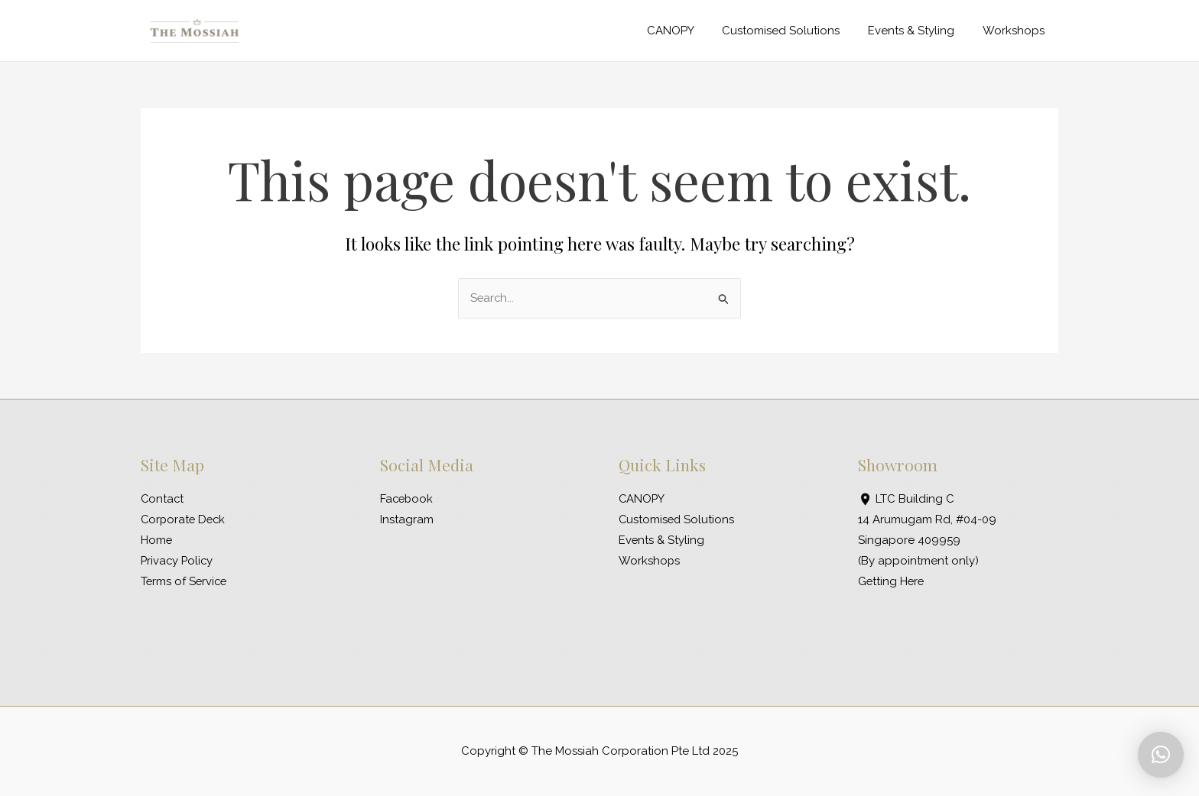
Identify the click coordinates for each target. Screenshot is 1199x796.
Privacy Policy (178, 561)
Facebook (407, 499)
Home (157, 540)
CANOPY (688, 30)
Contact (163, 499)
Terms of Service (185, 581)
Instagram (407, 519)
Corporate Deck (185, 519)
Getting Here (892, 581)
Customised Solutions (794, 30)
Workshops (1016, 30)
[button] (1161, 755)
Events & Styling (919, 30)
